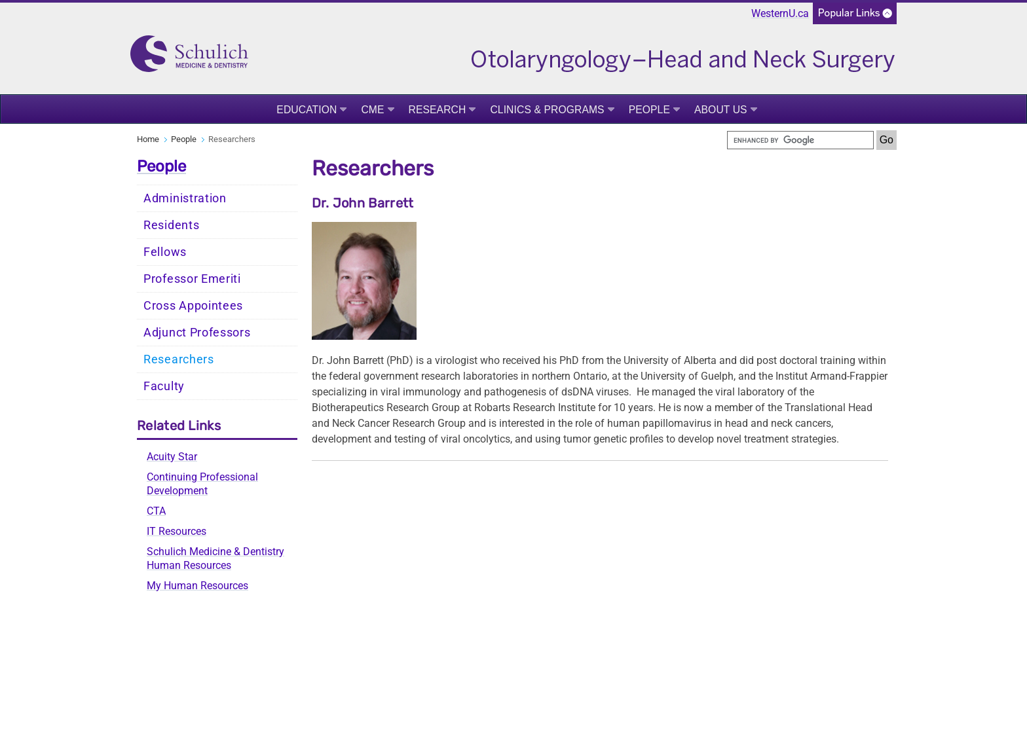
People (649, 109)
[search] (800, 140)
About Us (720, 109)
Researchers (178, 359)
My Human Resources (197, 585)
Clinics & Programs (547, 109)
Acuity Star (172, 456)
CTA (156, 511)
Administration (185, 198)
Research (437, 109)
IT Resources (176, 531)
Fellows (165, 252)
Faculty (164, 386)
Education (306, 109)
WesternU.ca (780, 13)
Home (148, 139)
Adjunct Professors (197, 332)
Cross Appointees (193, 305)
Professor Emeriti (192, 278)
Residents (171, 225)
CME (372, 109)
